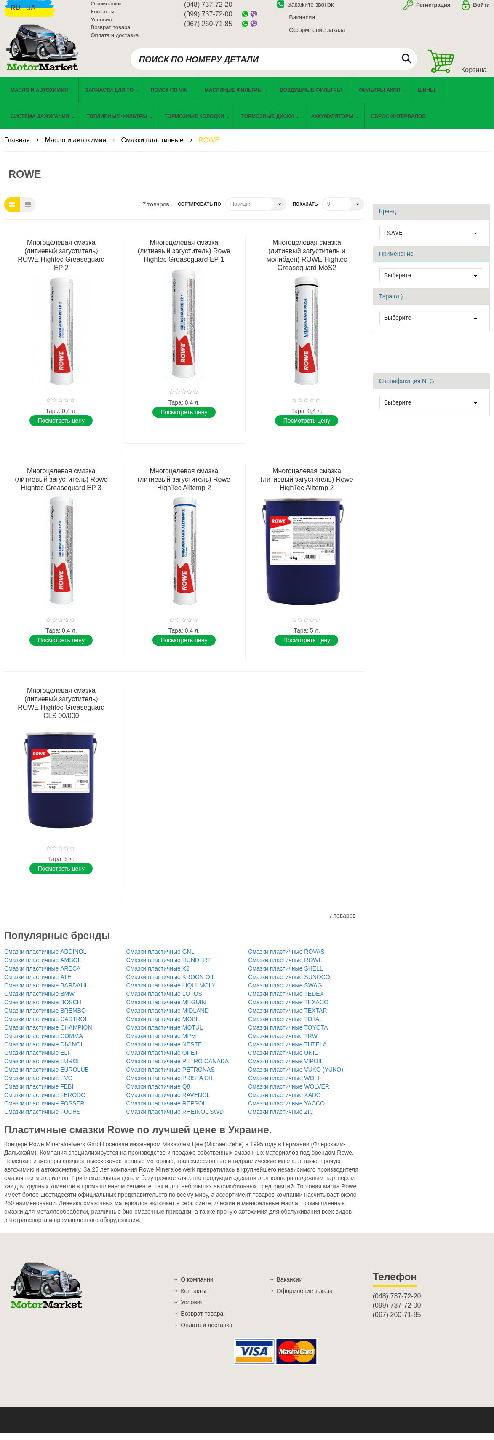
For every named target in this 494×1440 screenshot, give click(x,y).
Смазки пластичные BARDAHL (46, 992)
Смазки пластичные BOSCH (42, 1009)
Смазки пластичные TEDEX (286, 1001)
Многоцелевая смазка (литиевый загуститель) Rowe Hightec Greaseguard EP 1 (184, 258)
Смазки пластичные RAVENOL (168, 1102)
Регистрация (432, 10)
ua (30, 12)
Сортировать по (199, 210)
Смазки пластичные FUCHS (42, 1119)
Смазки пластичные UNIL (283, 1060)
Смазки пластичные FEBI (38, 1093)
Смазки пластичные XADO (284, 1102)
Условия (101, 24)
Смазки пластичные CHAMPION (48, 1034)
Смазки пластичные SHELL (285, 975)
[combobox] (274, 64)
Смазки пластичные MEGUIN (166, 1009)
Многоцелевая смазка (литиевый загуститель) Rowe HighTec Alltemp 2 (184, 486)
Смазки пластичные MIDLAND (167, 1017)
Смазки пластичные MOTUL (164, 1034)
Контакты (103, 16)
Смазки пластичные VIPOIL (285, 1068)
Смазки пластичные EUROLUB (46, 1076)
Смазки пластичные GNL (160, 958)
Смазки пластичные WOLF (284, 1085)
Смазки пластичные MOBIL (163, 1026)
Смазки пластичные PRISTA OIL (170, 1085)
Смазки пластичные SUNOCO (289, 984)
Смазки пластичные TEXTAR (287, 1017)
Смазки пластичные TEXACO (288, 1009)
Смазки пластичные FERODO (44, 1102)
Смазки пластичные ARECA (42, 975)
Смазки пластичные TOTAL (285, 1026)
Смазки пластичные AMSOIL (43, 967)
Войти (481, 10)
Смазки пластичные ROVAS (286, 958)
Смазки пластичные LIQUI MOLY (171, 992)
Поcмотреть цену (61, 427)
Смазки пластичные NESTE (164, 1051)
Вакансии (302, 22)
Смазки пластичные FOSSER (44, 1110)
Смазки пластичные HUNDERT (168, 967)
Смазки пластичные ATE (37, 984)
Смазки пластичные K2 (158, 975)
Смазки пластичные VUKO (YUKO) (295, 1076)
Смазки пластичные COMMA (43, 1043)
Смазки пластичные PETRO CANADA (177, 1068)
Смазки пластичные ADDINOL (45, 958)
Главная (18, 147)
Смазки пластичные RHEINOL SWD (175, 1119)
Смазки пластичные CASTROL (46, 1026)
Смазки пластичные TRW (283, 1043)
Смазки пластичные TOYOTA (288, 1034)
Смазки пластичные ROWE (285, 967)
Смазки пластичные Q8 (158, 1093)
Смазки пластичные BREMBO (45, 1017)
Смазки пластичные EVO (38, 1085)
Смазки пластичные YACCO (286, 1110)
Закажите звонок (305, 9)
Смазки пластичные (153, 147)
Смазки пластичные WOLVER (288, 1093)
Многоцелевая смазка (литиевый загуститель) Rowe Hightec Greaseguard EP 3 (61, 486)
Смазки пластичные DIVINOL (44, 1051)
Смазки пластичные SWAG (285, 992)
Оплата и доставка (115, 40)
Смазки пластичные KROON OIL (170, 984)
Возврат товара (111, 32)
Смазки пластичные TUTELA (287, 1051)
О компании (106, 8)
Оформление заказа (317, 35)
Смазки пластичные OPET (162, 1060)
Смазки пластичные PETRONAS (170, 1076)
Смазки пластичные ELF (37, 1060)
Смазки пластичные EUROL (42, 1068)
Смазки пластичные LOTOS (164, 1001)
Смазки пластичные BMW (39, 1001)
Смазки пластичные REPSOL (166, 1110)
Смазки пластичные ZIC (281, 1119)
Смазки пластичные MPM (161, 1043)
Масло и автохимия (76, 147)
